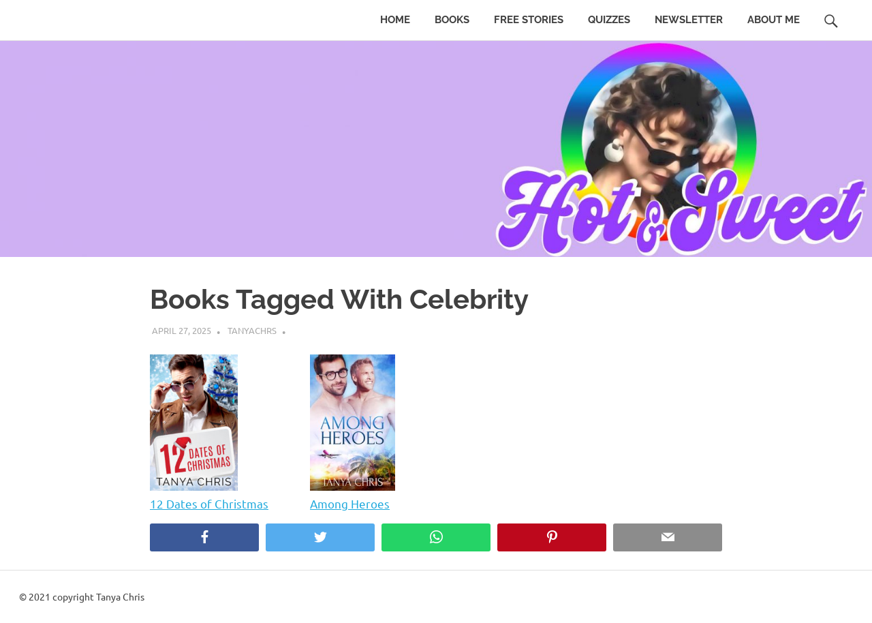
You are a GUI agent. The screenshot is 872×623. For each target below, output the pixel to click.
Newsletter (689, 20)
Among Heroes (350, 503)
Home (395, 20)
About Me (773, 20)
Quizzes (609, 20)
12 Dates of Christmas (209, 503)
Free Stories (528, 20)
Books (452, 20)
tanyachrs (252, 330)
